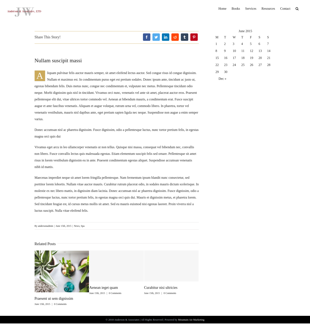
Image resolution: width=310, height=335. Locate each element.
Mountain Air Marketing (191, 319)
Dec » (222, 78)
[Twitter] (156, 37)
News (77, 226)
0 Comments (60, 304)
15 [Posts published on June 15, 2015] (217, 58)
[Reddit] (175, 37)
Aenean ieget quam (103, 288)
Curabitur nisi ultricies (161, 288)
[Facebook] (146, 37)
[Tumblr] (184, 37)
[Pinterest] (194, 37)
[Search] (297, 8)
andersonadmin (45, 226)
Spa (82, 226)
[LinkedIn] (165, 37)
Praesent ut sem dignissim (54, 298)
